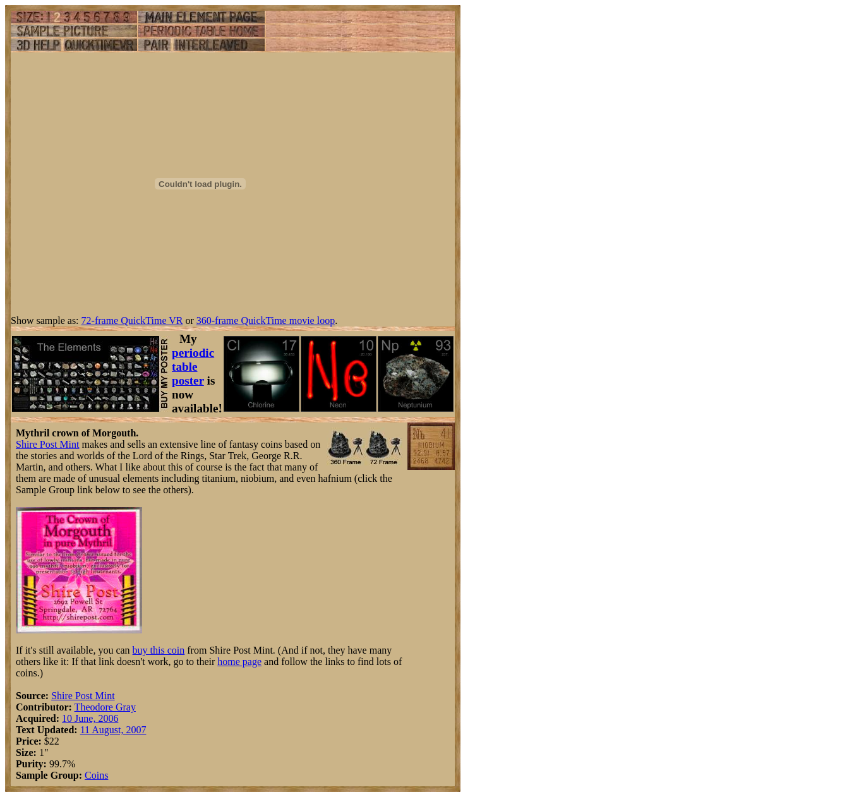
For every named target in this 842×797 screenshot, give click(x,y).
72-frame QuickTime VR (132, 320)
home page (239, 661)
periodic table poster (193, 366)
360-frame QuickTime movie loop (265, 320)
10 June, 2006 (90, 718)
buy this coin (159, 650)
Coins (96, 775)
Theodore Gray (105, 707)
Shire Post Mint (47, 444)
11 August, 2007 (113, 729)
